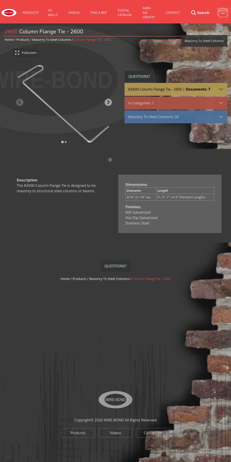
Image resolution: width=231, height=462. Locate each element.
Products (30, 12)
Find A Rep (98, 12)
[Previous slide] (20, 102)
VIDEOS (74, 12)
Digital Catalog (125, 12)
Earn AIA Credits (149, 12)
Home (9, 39)
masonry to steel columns (51, 39)
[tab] (63, 142)
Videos (115, 444)
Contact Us (153, 444)
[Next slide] (109, 102)
